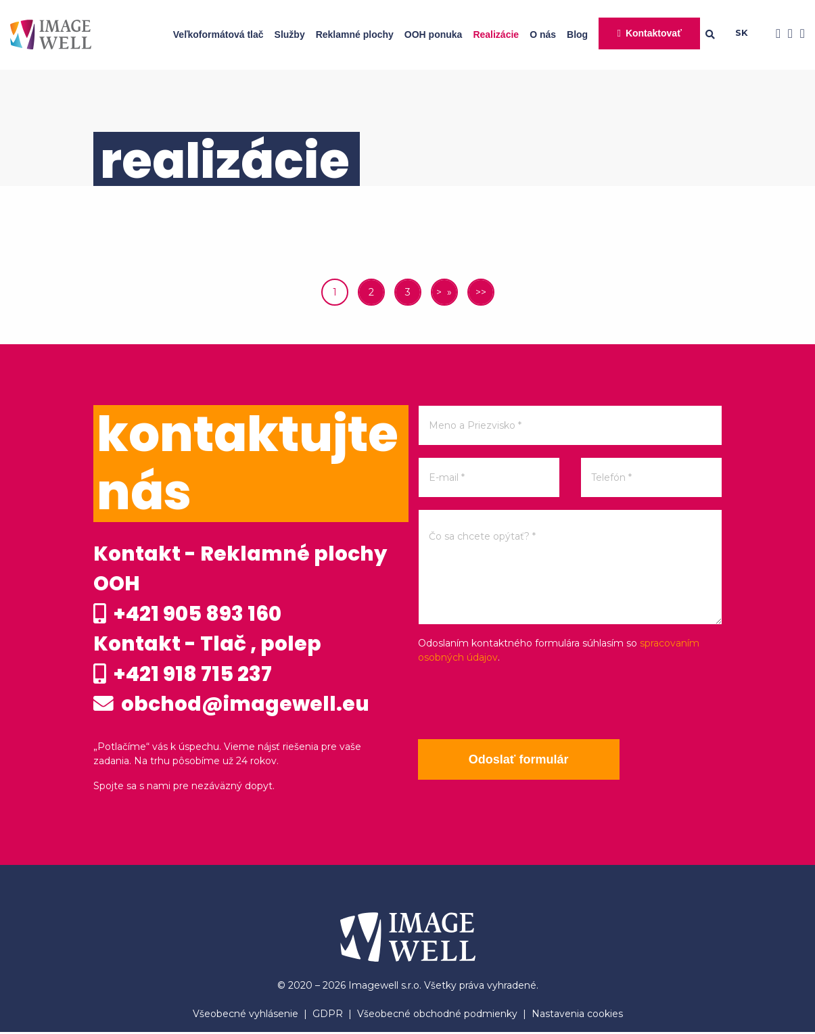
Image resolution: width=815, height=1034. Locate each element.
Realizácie (496, 34)
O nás (543, 34)
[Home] (50, 34)
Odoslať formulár (519, 759)
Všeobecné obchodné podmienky (437, 1016)
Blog (577, 34)
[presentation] (521, 702)
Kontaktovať (654, 33)
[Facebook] (774, 34)
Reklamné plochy (355, 34)
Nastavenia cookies (577, 1016)
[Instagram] (787, 34)
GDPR (327, 1016)
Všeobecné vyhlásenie (245, 1016)
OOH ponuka (433, 34)
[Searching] (720, 34)
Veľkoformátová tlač (218, 34)
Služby (290, 34)
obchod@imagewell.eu (232, 706)
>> (480, 292)
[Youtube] (799, 34)
